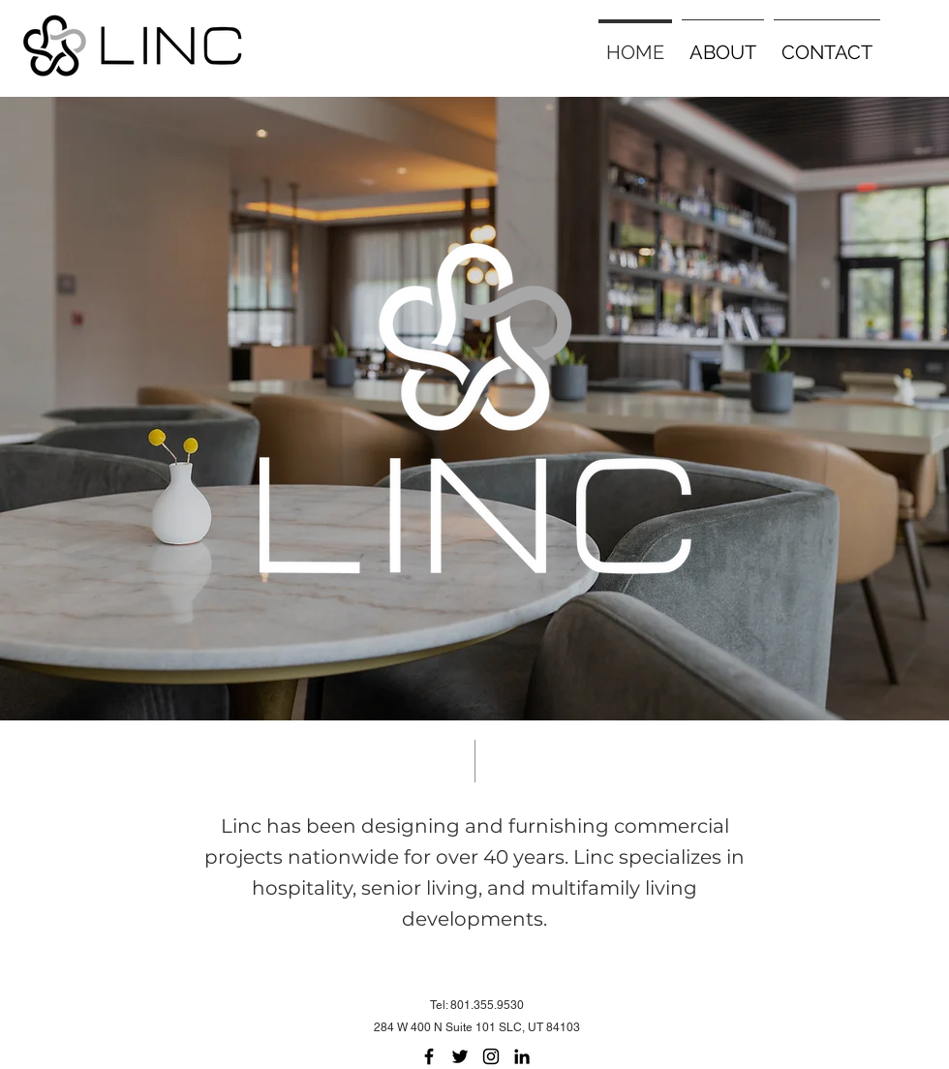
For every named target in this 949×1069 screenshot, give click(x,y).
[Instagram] (491, 1056)
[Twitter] (460, 1056)
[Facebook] (429, 1056)
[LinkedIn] (522, 1056)
